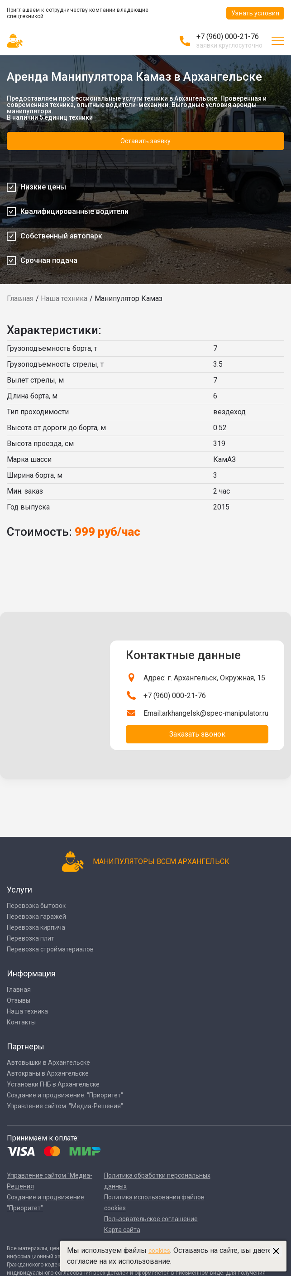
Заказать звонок (197, 734)
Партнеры (25, 1046)
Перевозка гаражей (36, 916)
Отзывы (18, 1000)
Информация (31, 973)
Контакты (21, 1022)
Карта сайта (122, 1229)
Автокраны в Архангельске (48, 1073)
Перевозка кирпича (36, 927)
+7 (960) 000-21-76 (227, 36)
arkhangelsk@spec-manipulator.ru (215, 713)
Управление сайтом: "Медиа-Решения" (65, 1106)
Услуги (19, 889)
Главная (20, 298)
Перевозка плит (30, 938)
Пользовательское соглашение (151, 1219)
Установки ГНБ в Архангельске (53, 1084)
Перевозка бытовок (36, 905)
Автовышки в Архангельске (48, 1062)
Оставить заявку (145, 141)
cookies (159, 1250)
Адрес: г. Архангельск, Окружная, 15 (204, 678)
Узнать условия (255, 13)
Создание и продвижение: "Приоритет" (65, 1095)
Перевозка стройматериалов (50, 949)
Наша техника (64, 298)
